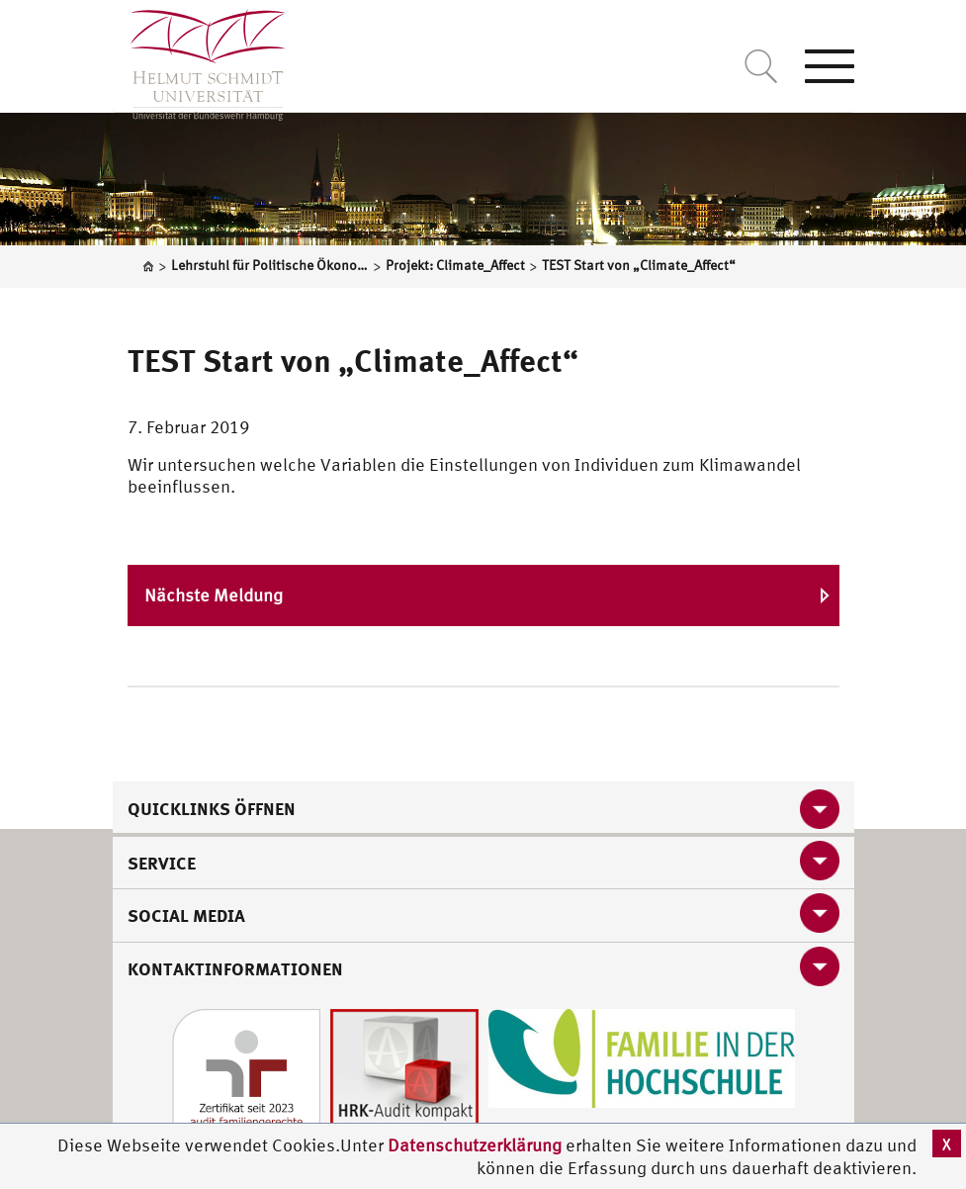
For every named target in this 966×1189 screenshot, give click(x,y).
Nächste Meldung (213, 595)
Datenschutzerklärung (475, 1145)
